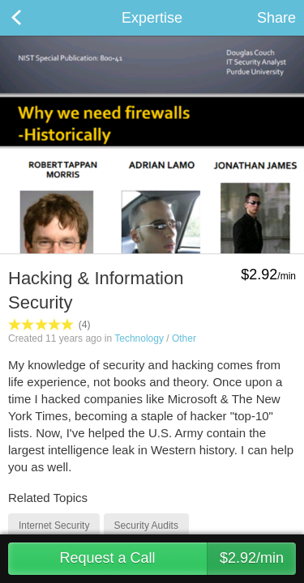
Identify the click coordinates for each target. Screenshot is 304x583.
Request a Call (177, 559)
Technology (139, 338)
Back (32, 18)
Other (184, 338)
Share (276, 18)
